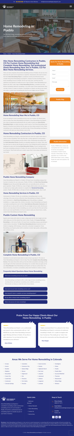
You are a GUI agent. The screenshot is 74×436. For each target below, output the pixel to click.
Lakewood (41, 376)
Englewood (24, 373)
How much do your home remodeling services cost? (17, 289)
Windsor (57, 383)
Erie (23, 376)
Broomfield (8, 373)
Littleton (40, 378)
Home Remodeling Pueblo (18, 53)
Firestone (24, 378)
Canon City (8, 376)
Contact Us (31, 411)
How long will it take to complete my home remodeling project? (20, 293)
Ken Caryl (40, 371)
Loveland (40, 383)
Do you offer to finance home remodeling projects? (17, 297)
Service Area (31, 414)
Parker (56, 366)
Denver (23, 371)
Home (4, 53)
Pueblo (9, 53)
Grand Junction (42, 363)
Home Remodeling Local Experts (34, 432)
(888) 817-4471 (58, 403)
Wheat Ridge (58, 381)
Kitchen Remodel (32, 405)
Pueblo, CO (57, 412)
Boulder (7, 368)
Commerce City (25, 366)
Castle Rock (8, 378)
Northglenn (58, 363)
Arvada (7, 363)
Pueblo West (58, 371)
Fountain (24, 383)
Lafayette (40, 373)
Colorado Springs (9, 383)
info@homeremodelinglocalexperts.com (51, 1)
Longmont (40, 381)
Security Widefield (59, 373)
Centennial (8, 381)
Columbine (24, 363)
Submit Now (60, 89)
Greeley (40, 366)
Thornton (57, 376)
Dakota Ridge (25, 368)
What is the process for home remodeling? (15, 302)
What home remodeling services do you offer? (16, 275)
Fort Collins (25, 381)
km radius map (60, 119)
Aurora (7, 366)
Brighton (7, 371)
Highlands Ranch (42, 368)
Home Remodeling (33, 408)
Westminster (58, 378)
